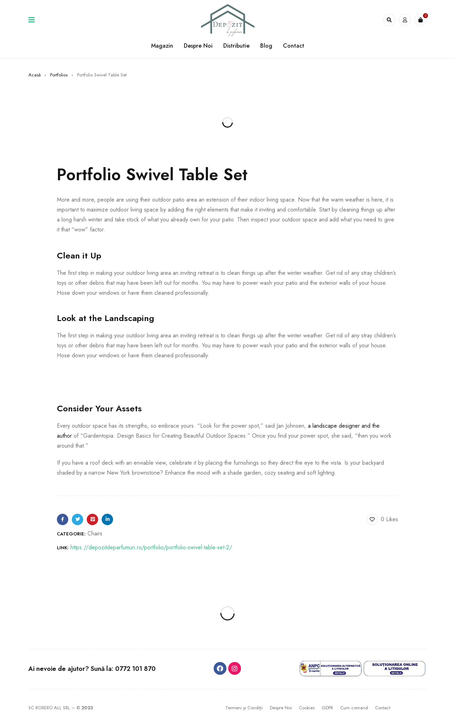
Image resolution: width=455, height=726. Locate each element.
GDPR (327, 707)
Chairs (94, 533)
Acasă (34, 74)
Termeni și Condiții (244, 707)
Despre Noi (281, 707)
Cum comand (354, 707)
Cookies (307, 707)
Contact (382, 707)
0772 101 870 (135, 668)
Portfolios (59, 74)
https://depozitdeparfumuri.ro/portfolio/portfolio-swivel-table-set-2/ (151, 547)
